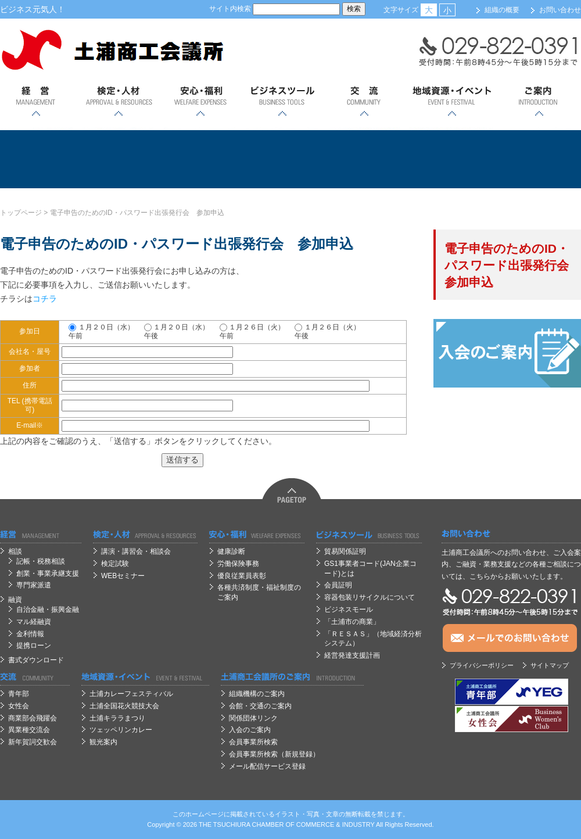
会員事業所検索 (253, 742)
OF (290, 824)
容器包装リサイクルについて (369, 597)
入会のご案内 (250, 730)
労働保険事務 (238, 564)
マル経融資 (33, 622)
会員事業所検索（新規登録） (274, 754)
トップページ (21, 213)
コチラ (45, 298)
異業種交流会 (29, 730)
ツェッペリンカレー (120, 730)
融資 (15, 600)
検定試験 (115, 564)
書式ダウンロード (36, 660)
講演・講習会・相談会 (136, 551)
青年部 (18, 694)
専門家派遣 (33, 585)
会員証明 (338, 585)
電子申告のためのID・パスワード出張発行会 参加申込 (137, 213)
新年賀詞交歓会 (32, 742)
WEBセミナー (123, 576)
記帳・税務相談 (40, 561)
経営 (36, 101)
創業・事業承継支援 (47, 573)
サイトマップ (549, 665)
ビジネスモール (348, 609)
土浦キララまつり (117, 718)
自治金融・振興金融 (47, 609)
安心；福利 (200, 101)
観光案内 (103, 742)
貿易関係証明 (345, 551)
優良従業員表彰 (241, 576)
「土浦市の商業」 (352, 622)
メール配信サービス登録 (267, 766)
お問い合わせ (560, 10)
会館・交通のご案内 (260, 706)
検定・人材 (118, 101)
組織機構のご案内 (257, 694)
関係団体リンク (253, 718)
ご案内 (539, 101)
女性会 (18, 706)
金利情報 (30, 634)
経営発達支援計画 (352, 655)
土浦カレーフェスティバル (131, 694)
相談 (15, 551)
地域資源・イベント (451, 101)
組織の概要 (502, 10)
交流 (364, 101)
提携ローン (33, 645)
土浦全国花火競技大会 (124, 706)
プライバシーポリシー (482, 665)
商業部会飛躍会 (32, 718)
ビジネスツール (282, 101)
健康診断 (231, 551)
